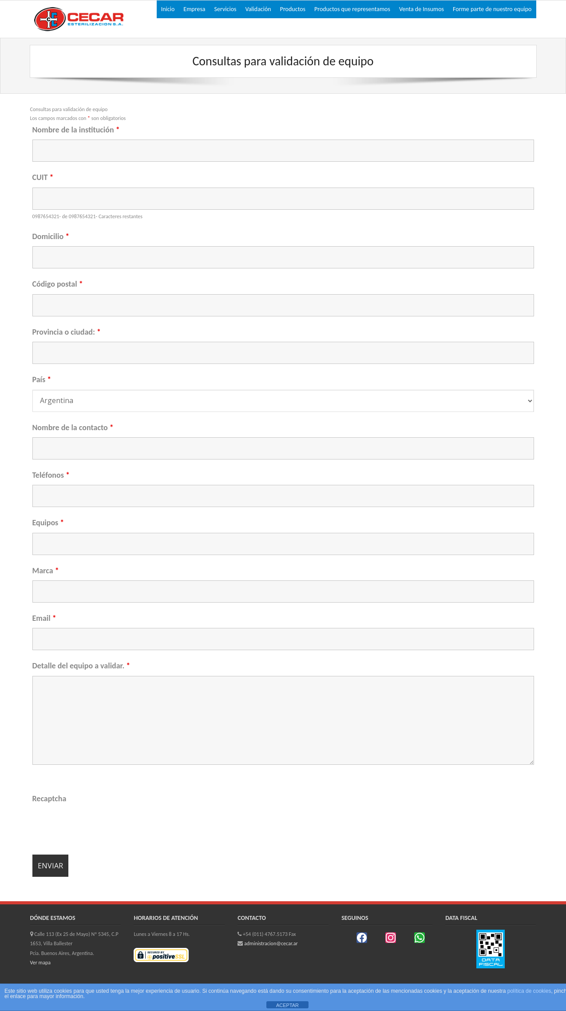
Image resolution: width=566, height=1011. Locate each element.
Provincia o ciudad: (66, 332)
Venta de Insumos (421, 9)
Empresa (194, 9)
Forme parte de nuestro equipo (492, 9)
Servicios (225, 9)
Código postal (57, 284)
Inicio (168, 9)
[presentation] (99, 826)
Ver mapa (40, 962)
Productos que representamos (352, 9)
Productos (292, 9)
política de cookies (529, 991)
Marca (45, 570)
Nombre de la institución (76, 130)
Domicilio (51, 236)
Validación (258, 9)
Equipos (48, 522)
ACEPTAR (287, 1005)
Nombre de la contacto (73, 427)
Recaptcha (49, 798)
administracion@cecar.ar (271, 943)
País (41, 379)
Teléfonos (51, 475)
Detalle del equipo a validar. (81, 666)
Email (44, 618)
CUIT (43, 177)
